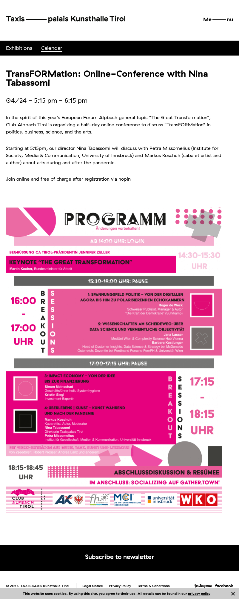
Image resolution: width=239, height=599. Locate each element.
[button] (218, 19)
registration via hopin (108, 179)
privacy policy (199, 593)
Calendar (51, 47)
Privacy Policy (120, 585)
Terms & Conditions (153, 585)
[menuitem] (19, 48)
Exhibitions (19, 47)
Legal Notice (92, 585)
